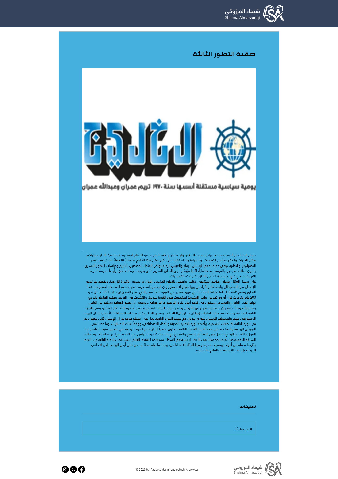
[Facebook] (81, 469)
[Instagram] (65, 469)
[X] (73, 469)
